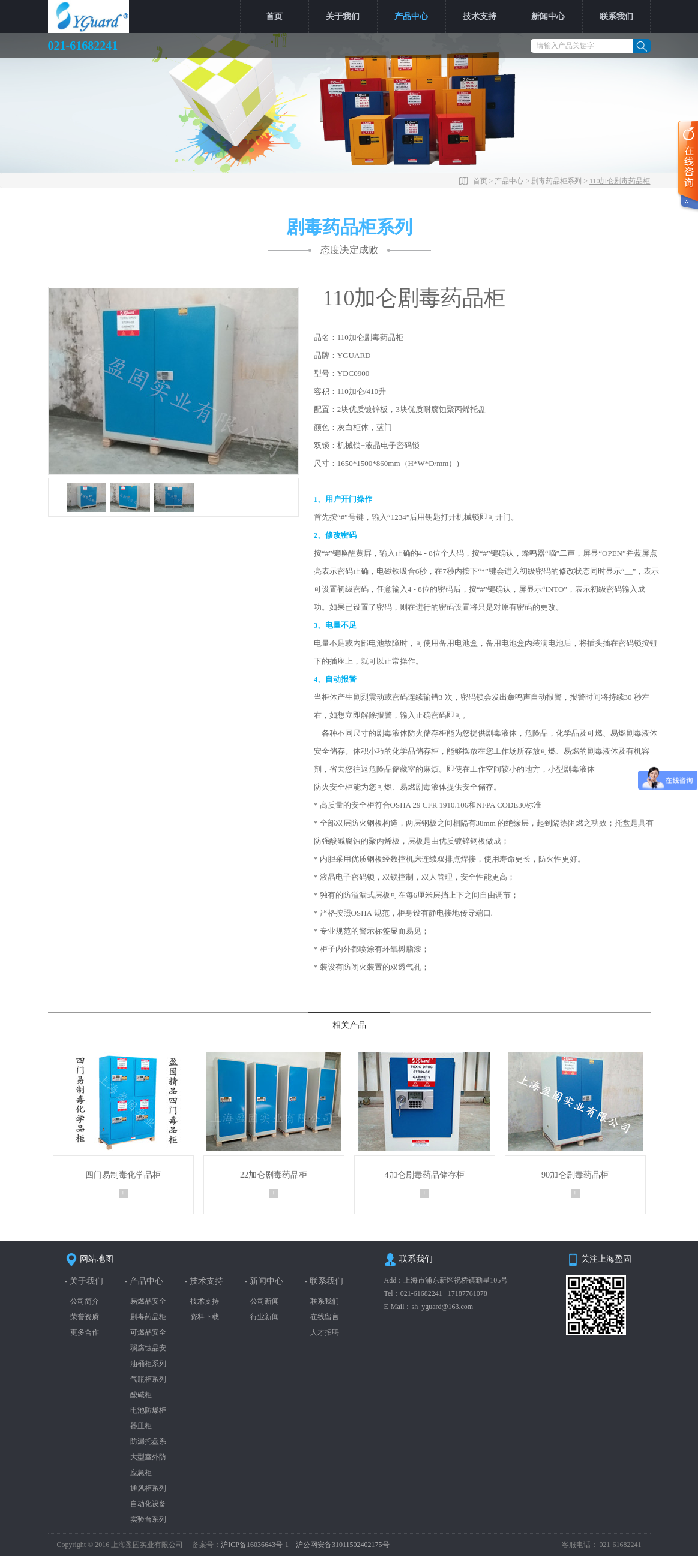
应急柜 (141, 1472)
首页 (274, 16)
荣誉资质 (84, 1317)
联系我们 (616, 16)
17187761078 (467, 1293)
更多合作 (84, 1332)
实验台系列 (148, 1519)
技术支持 (479, 16)
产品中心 (411, 16)
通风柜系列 (148, 1488)
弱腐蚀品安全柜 (148, 1348)
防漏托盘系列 (148, 1441)
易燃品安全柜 (148, 1301)
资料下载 (204, 1317)
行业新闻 (264, 1317)
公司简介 (84, 1301)
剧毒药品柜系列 (556, 181)
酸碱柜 (141, 1395)
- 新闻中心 (264, 1281)
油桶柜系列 (148, 1363)
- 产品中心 (144, 1281)
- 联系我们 (324, 1281)
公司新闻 (264, 1301)
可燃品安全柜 (148, 1332)
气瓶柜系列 (148, 1379)
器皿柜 (141, 1426)
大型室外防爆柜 (148, 1457)
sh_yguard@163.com (443, 1306)
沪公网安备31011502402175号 (343, 1544)
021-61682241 (421, 1293)
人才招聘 (324, 1332)
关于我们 (343, 16)
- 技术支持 (204, 1281)
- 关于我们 (84, 1281)
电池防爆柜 (148, 1410)
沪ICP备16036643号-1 (255, 1544)
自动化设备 (148, 1504)
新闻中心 (548, 16)
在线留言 (324, 1317)
